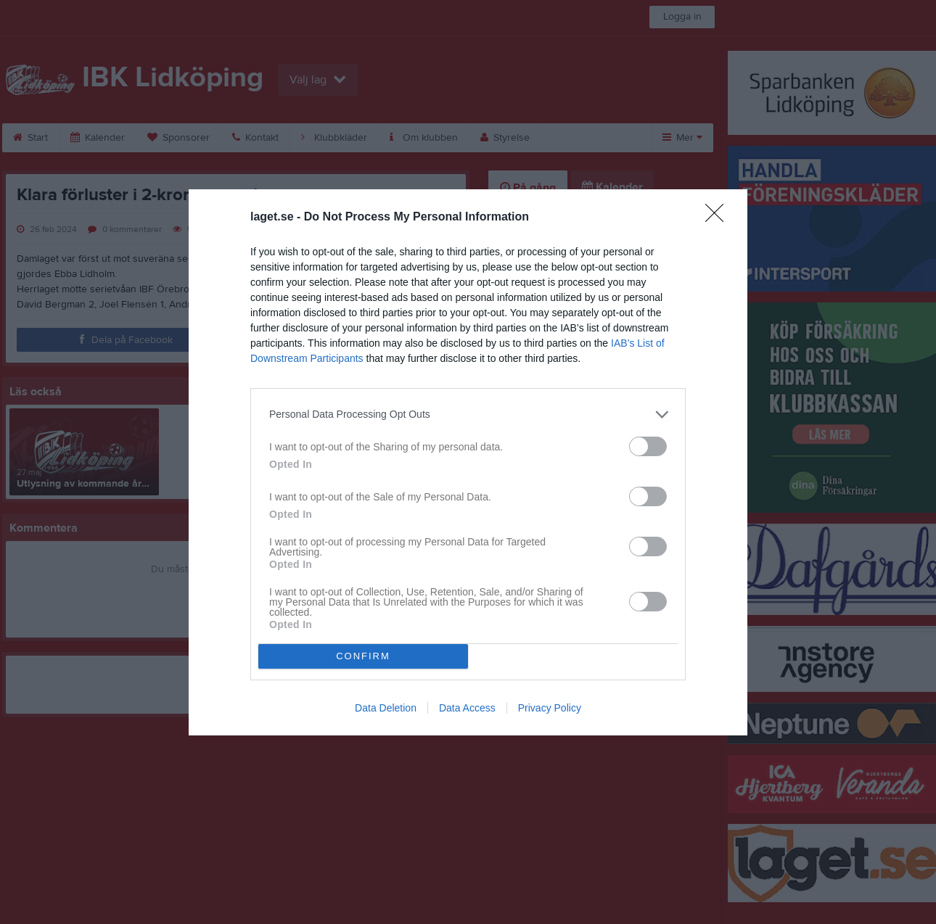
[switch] (648, 446)
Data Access (467, 708)
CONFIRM (363, 656)
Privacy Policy (549, 708)
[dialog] (468, 462)
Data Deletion (385, 708)
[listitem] (468, 414)
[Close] (719, 217)
